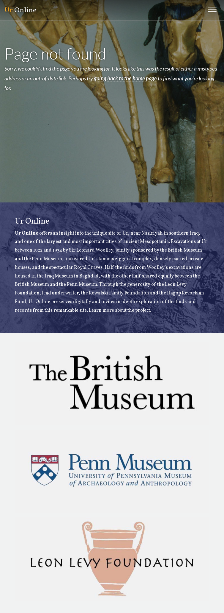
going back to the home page (125, 78)
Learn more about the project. (120, 310)
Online (20, 10)
